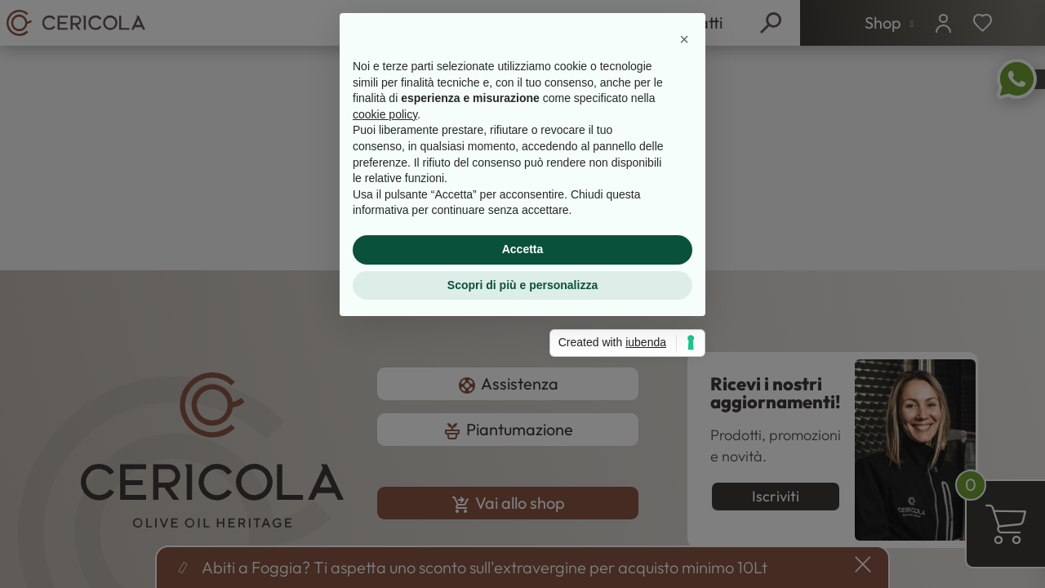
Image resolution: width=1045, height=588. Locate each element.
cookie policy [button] (385, 243)
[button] (684, 168)
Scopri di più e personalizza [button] (522, 414)
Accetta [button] (523, 378)
